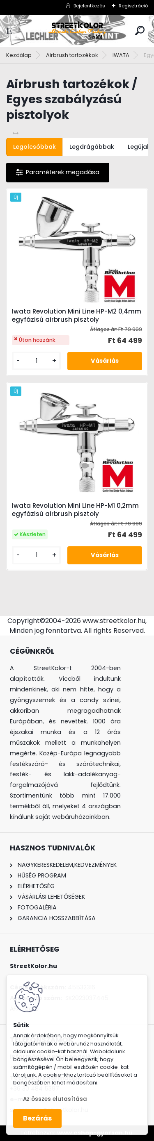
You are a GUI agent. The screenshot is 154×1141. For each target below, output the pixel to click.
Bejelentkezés (89, 5)
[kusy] (36, 361)
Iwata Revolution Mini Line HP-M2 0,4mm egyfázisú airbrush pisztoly (76, 315)
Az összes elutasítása (55, 1099)
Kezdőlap (19, 55)
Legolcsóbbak (34, 147)
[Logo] (77, 30)
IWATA (121, 55)
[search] (140, 31)
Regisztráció (133, 5)
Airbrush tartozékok (72, 55)
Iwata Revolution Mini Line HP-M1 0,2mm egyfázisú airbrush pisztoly (75, 510)
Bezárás (37, 1118)
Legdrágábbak (91, 147)
